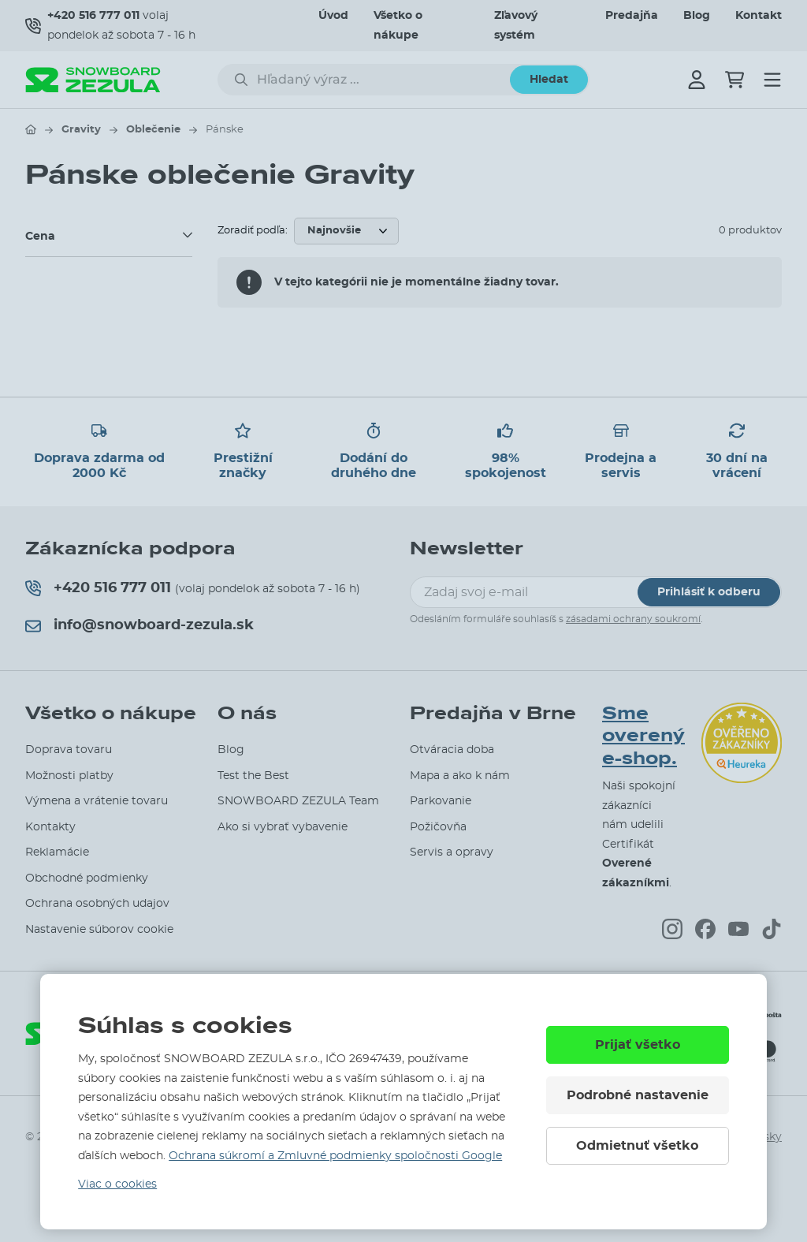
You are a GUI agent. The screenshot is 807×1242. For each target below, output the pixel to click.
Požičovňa (438, 827)
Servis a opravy (451, 852)
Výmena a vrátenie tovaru (96, 801)
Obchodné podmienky (86, 878)
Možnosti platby (69, 775)
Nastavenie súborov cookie (99, 929)
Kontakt (758, 15)
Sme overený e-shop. (643, 736)
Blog (696, 15)
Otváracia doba (452, 749)
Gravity (81, 130)
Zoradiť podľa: (253, 231)
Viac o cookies (117, 1184)
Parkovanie (440, 801)
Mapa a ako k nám (460, 775)
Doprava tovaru (68, 749)
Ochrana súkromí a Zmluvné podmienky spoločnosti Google (335, 1156)
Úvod (333, 15)
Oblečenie (153, 130)
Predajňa (631, 15)
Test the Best (253, 775)
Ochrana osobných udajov (97, 903)
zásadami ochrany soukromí (633, 619)
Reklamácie (57, 852)
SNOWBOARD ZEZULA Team (298, 801)
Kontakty (50, 827)
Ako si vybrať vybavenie (283, 827)
